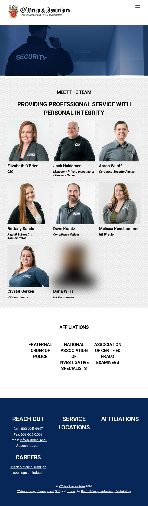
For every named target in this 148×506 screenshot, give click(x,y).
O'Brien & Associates (72, 486)
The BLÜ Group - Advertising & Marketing (106, 491)
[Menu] (138, 6)
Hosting (71, 491)
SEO (57, 491)
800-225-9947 (32, 429)
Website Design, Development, (36, 491)
